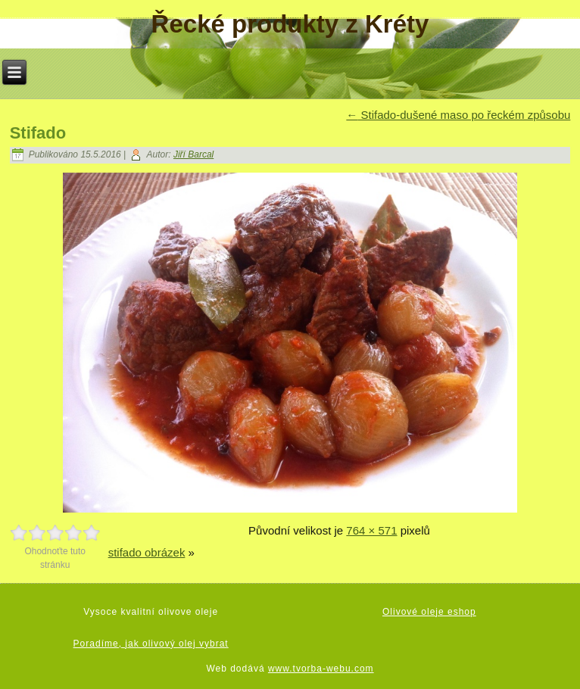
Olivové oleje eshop (429, 611)
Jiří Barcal (193, 154)
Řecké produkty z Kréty (290, 24)
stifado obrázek (147, 552)
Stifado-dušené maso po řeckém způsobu (458, 114)
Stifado (38, 132)
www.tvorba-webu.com (321, 668)
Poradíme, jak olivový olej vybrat (151, 643)
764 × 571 (371, 530)
